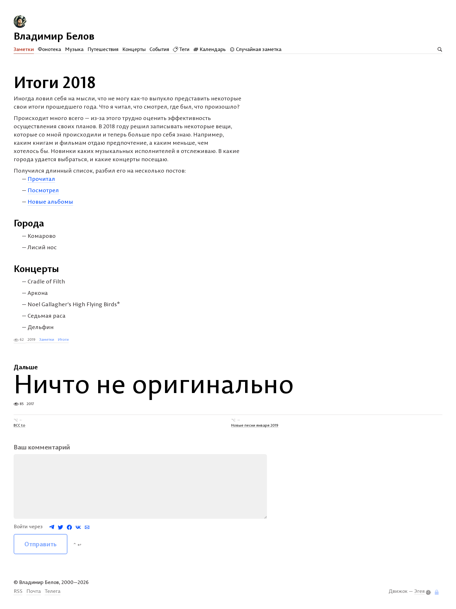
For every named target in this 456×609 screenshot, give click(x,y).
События (159, 49)
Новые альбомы (50, 201)
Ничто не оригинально (154, 383)
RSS (18, 591)
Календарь (209, 49)
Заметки (24, 49)
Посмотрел (43, 190)
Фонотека (49, 49)
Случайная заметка (256, 49)
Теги (181, 49)
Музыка (74, 49)
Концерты (134, 49)
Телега (52, 591)
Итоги (63, 339)
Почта (33, 591)
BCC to (19, 424)
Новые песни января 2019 (254, 424)
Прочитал (41, 178)
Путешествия (102, 49)
